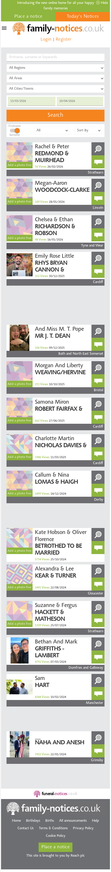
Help (95, 821)
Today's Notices (83, 16)
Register (63, 39)
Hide (102, 3)
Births (49, 821)
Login (46, 39)
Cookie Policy (55, 836)
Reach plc (78, 856)
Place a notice (28, 16)
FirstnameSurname (15, 130)
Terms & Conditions (53, 828)
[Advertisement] (51, 294)
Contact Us (25, 828)
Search (55, 115)
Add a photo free (20, 165)
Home (16, 821)
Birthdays (33, 821)
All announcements (73, 821)
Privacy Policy (83, 828)
